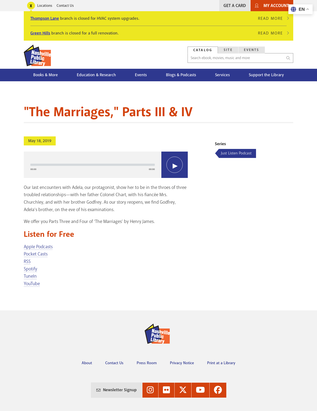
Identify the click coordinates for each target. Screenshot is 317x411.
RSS (27, 261)
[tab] (203, 50)
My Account (276, 5)
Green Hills (40, 33)
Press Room (147, 362)
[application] (106, 165)
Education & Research (96, 75)
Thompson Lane (44, 18)
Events (141, 75)
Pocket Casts (36, 254)
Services (222, 75)
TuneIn (30, 276)
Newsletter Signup (120, 390)
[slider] (92, 165)
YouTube (32, 283)
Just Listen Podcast (236, 153)
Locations (44, 5)
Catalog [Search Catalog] (202, 50)
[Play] (174, 165)
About (87, 362)
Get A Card (234, 5)
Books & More (45, 75)
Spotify (30, 269)
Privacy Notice (182, 362)
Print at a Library (221, 362)
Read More (272, 18)
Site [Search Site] (228, 50)
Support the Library (266, 75)
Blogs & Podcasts (181, 75)
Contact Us (65, 5)
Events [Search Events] (251, 50)
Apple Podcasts (38, 247)
